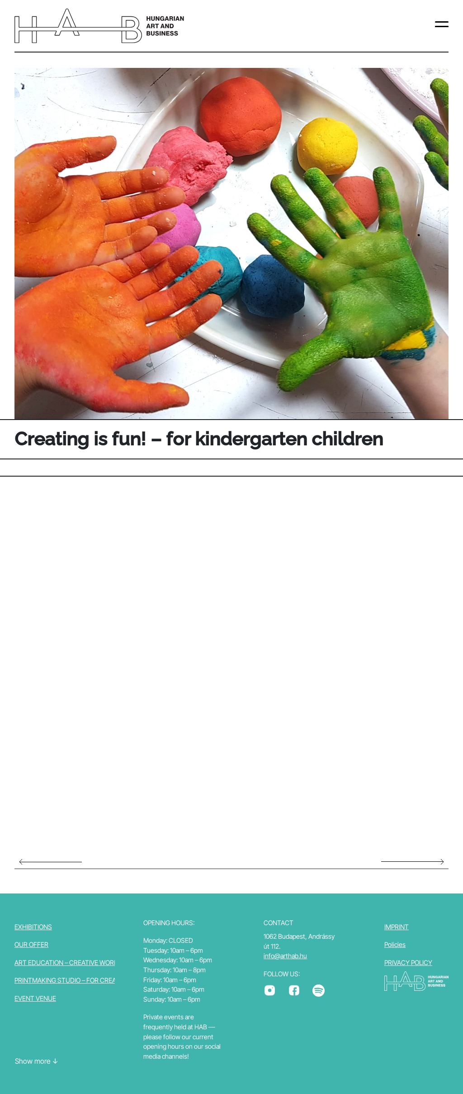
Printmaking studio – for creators (73, 980)
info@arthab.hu (285, 956)
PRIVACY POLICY (408, 962)
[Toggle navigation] (442, 25)
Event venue (35, 998)
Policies (395, 944)
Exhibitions (33, 927)
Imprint (396, 927)
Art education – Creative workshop (74, 962)
